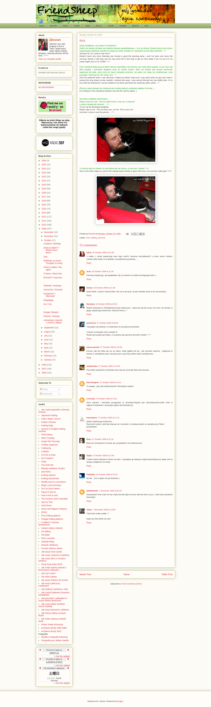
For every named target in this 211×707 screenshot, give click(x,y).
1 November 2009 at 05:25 (110, 491)
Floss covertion (48, 538)
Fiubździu (90, 474)
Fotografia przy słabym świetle (55, 640)
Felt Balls (45, 535)
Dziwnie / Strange (52, 316)
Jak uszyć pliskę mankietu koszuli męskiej (51, 605)
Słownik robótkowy (49, 545)
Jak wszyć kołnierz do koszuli (54, 580)
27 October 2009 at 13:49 (109, 366)
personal (101, 238)
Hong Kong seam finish (51, 564)
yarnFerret (91, 323)
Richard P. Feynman (53, 277)
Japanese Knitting (49, 415)
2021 (44, 181)
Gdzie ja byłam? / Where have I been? (51, 250)
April (46, 348)
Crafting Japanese (49, 445)
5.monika (90, 399)
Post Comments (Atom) (132, 584)
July (46, 335)
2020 (44, 184)
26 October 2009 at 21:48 (104, 288)
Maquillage (48, 300)
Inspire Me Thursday (50, 441)
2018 (44, 193)
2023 (44, 172)
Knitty (43, 461)
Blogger (120, 701)
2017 (44, 197)
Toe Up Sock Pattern (50, 488)
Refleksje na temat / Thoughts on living (53, 261)
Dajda (89, 455)
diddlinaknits (92, 491)
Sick (45, 257)
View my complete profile (49, 59)
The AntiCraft (47, 465)
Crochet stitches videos (51, 548)
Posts (44, 389)
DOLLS (99, 26)
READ (65, 26)
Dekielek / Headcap (52, 285)
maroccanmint (92, 347)
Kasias (89, 288)
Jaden (89, 510)
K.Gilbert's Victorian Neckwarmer (48, 523)
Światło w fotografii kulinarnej (54, 637)
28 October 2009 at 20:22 (107, 474)
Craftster (45, 451)
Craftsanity (46, 448)
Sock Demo (46, 505)
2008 (44, 365)
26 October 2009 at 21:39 (102, 271)
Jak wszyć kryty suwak (51, 552)
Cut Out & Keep (48, 455)
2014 (44, 209)
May (46, 343)
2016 (44, 200)
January (48, 360)
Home (41, 26)
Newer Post (85, 574)
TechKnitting (46, 434)
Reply (88, 263)
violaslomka (91, 366)
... (44, 281)
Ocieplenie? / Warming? (50, 295)
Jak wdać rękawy (49, 576)
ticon (88, 271)
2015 (44, 204)
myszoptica (91, 418)
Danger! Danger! (51, 312)
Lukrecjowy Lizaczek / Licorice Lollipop (53, 321)
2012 (44, 216)
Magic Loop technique (51, 485)
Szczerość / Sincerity (53, 289)
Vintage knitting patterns (52, 519)
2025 (44, 164)
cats (88, 238)
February (48, 355)
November (49, 236)
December (49, 232)
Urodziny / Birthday (52, 243)
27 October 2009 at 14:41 (106, 399)
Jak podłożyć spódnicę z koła (54, 589)
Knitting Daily (47, 425)
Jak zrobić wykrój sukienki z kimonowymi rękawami (52, 568)
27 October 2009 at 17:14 (108, 418)
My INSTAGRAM (46, 87)
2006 (44, 372)
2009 (44, 228)
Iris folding (46, 531)
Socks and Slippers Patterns (54, 509)
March (47, 351)
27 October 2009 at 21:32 (103, 439)
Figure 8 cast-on (48, 492)
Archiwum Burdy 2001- (51, 631)
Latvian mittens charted (51, 528)
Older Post (167, 574)
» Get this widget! (62, 656)
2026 (44, 160)
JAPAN (111, 26)
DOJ (146, 26)
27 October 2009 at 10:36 (111, 347)
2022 (44, 176)
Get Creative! (47, 458)
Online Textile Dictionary (52, 624)
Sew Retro (46, 472)
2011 (44, 221)
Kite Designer (92, 382)
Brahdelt (56, 40)
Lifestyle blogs (47, 541)
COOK (77, 26)
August (47, 332)
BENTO (135, 26)
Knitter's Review (48, 422)
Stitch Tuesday (48, 438)
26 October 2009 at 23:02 (106, 304)
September (49, 327)
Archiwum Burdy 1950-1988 (54, 628)
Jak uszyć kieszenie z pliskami (55, 610)
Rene (88, 439)
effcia (88, 252)
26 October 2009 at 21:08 (103, 252)
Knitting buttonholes (50, 478)
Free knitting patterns (51, 515)
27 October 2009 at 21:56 (103, 455)
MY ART (53, 26)
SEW (88, 26)
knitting (94, 238)
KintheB (123, 26)
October (48, 240)
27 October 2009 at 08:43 (107, 323)
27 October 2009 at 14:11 (110, 382)
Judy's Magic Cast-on (51, 419)
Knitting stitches (48, 475)
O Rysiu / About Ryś (53, 273)
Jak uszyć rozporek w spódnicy (55, 555)
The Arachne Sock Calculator (54, 499)
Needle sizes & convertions (53, 482)
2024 (44, 168)
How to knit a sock (49, 495)
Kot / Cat (47, 304)
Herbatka (90, 304)
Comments (46, 394)
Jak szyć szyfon (48, 573)
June (46, 339)
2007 (44, 369)
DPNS (44, 512)
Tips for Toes (47, 502)
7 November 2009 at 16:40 (104, 510)
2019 (44, 188)
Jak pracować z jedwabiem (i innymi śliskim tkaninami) (52, 599)
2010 (44, 225)
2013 (44, 212)
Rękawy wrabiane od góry (53, 468)
